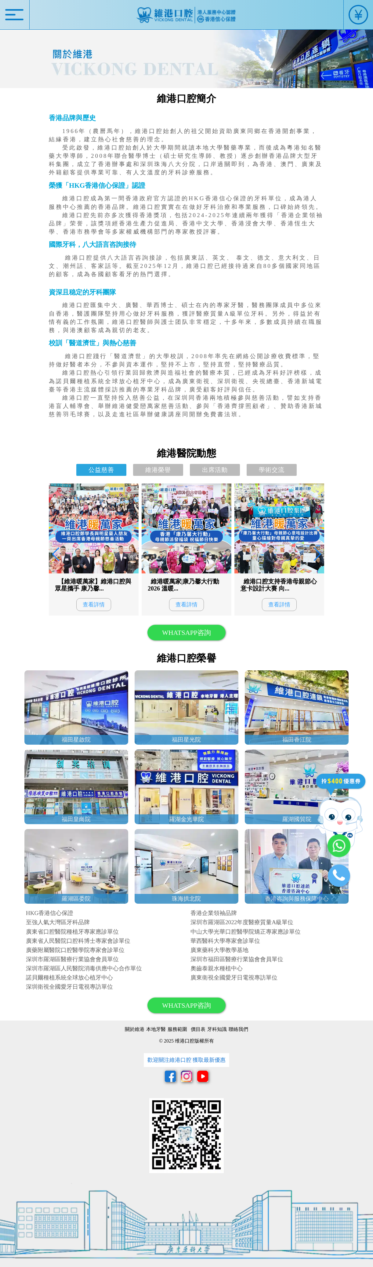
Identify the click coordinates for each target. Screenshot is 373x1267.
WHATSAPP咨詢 (186, 632)
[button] (317, 554)
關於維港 (134, 1029)
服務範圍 (177, 1029)
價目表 (198, 1029)
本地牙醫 (156, 1029)
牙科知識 (217, 1029)
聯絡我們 (238, 1029)
